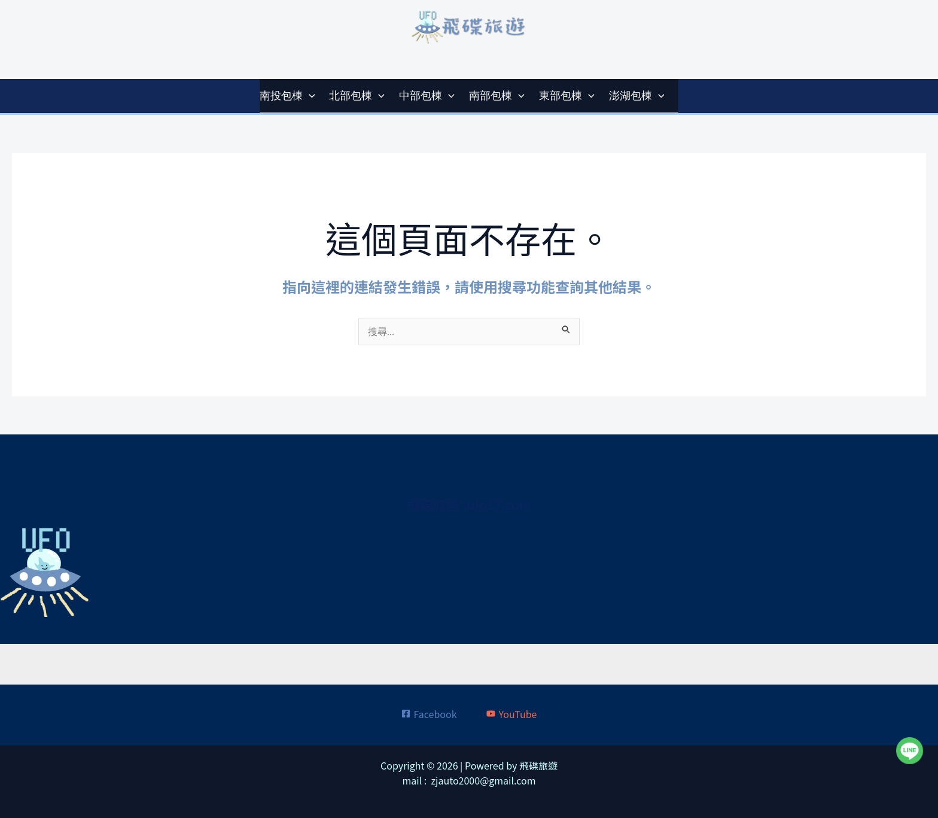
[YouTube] (511, 714)
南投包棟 (287, 96)
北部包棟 (357, 96)
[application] (309, 96)
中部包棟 (427, 96)
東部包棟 (567, 96)
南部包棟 (497, 96)
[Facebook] (429, 714)
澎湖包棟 (637, 96)
